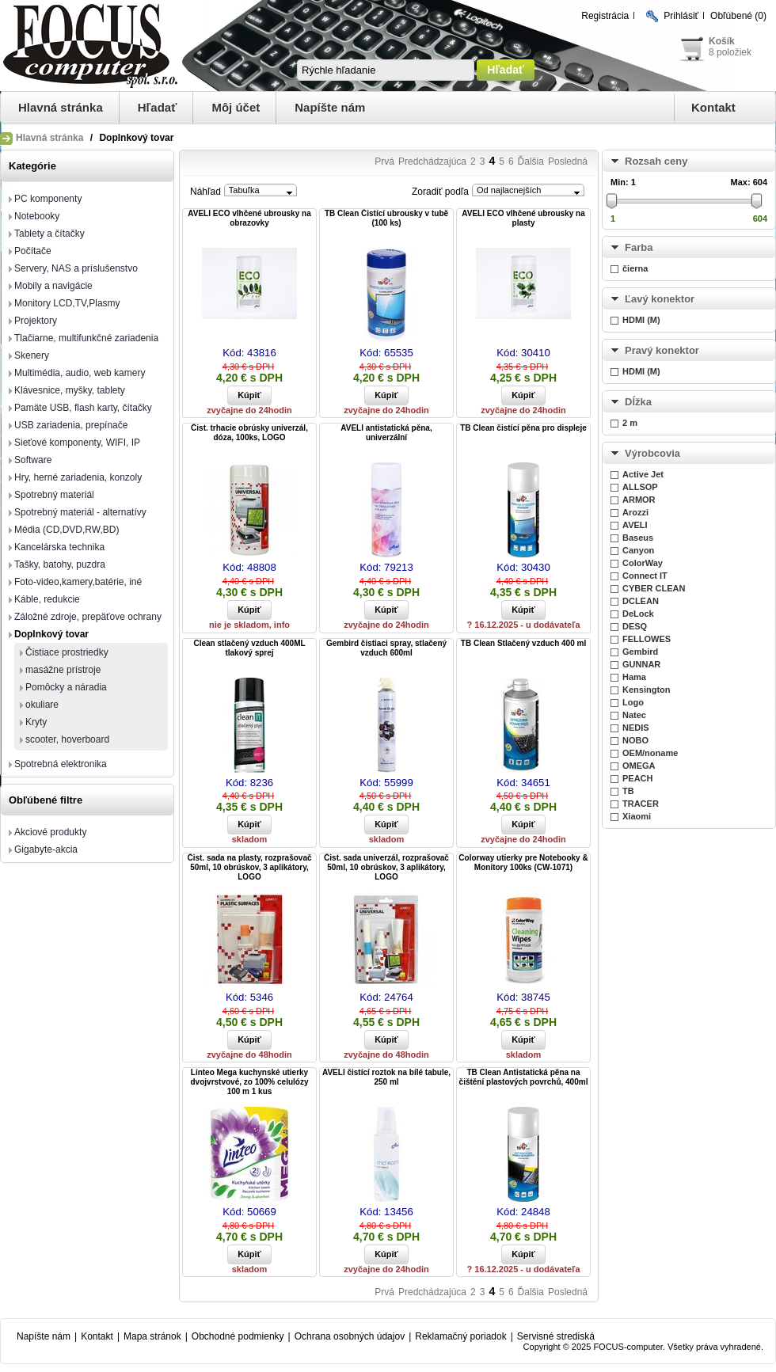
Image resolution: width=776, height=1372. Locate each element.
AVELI (635, 525)
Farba (638, 247)
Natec (634, 715)
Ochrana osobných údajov (350, 1336)
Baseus (637, 537)
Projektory (35, 320)
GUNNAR (641, 664)
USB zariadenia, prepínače (70, 425)
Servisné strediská (556, 1336)
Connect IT (645, 575)
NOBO (635, 740)
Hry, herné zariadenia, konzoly (78, 477)
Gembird (640, 651)
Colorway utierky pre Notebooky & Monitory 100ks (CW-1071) (523, 862)
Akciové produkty (50, 832)
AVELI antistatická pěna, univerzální (386, 433)
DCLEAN (640, 601)
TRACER (640, 803)
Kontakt (713, 107)
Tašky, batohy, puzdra (59, 564)
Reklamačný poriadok (460, 1336)
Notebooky (36, 216)
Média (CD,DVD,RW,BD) (66, 529)
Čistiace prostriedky (66, 652)
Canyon (638, 550)
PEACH (637, 778)
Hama (634, 677)
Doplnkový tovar (51, 634)
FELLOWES (646, 639)
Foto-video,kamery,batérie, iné (78, 581)
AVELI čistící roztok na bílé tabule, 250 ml (386, 1077)
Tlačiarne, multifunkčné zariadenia (86, 338)
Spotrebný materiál (54, 494)
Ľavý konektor (659, 299)
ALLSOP (640, 487)
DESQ (634, 626)
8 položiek (730, 52)
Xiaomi (636, 816)
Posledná (568, 161)
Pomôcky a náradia (66, 687)
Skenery (31, 355)
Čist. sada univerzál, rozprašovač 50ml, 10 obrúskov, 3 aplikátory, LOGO (386, 867)
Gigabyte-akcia (46, 849)
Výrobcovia (652, 453)
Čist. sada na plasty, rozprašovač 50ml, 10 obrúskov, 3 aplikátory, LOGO (249, 867)
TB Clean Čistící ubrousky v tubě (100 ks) (386, 218)
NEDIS (635, 727)
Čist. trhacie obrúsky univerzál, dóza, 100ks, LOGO (249, 433)
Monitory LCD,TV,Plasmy (67, 303)
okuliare (42, 704)
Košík (722, 41)
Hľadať (157, 107)
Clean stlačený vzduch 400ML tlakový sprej (249, 648)
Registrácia (605, 15)
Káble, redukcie (47, 599)
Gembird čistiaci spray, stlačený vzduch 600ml (386, 648)
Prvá (384, 161)
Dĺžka (638, 402)
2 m (629, 423)
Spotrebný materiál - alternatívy (80, 512)
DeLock (638, 613)
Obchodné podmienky (238, 1336)
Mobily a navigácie (53, 285)
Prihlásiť (681, 15)
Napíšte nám (330, 107)
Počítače (32, 251)
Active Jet (643, 474)
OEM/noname (650, 753)
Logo (633, 702)
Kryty (36, 722)
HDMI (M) (641, 320)
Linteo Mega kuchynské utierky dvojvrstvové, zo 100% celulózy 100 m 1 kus (250, 1082)
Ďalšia (531, 161)
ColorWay (642, 563)
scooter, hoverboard (67, 739)
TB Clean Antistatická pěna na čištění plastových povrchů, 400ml (523, 1077)
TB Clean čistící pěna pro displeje (523, 428)
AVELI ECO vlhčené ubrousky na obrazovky (249, 218)
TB (628, 791)
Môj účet (235, 107)
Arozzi (635, 512)
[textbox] (385, 70)
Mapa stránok (152, 1336)
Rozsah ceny (656, 161)
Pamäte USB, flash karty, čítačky (83, 407)
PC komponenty (48, 198)
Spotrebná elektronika (60, 764)
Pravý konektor (662, 350)
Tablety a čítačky (49, 233)
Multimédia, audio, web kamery (79, 372)
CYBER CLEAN (653, 588)
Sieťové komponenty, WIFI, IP (77, 442)
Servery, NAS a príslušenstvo (76, 268)
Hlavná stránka (60, 107)
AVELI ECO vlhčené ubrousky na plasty (523, 218)
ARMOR (639, 499)
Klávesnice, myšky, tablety (69, 390)
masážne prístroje (63, 669)
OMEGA (639, 765)
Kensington (646, 689)
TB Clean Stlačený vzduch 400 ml (523, 643)
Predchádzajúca (432, 161)
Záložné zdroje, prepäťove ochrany (88, 616)
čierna (635, 268)
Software (32, 460)
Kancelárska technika (59, 547)
